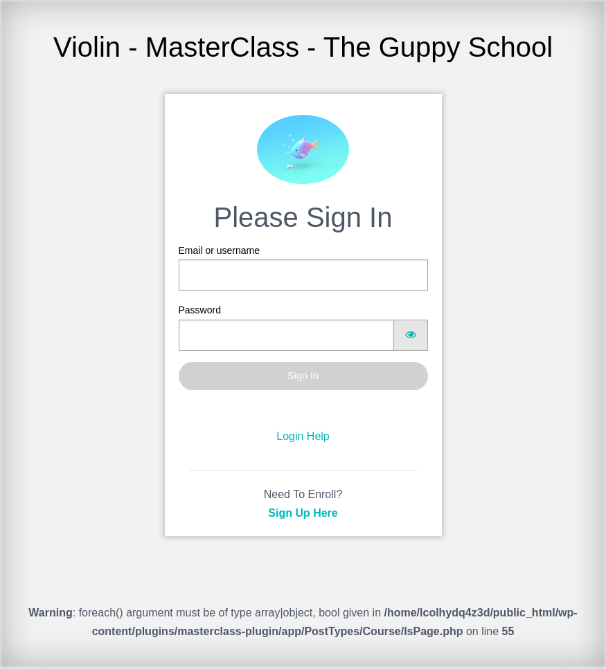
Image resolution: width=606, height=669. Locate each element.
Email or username (303, 268)
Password (303, 327)
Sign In (303, 375)
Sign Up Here (302, 513)
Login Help (303, 436)
